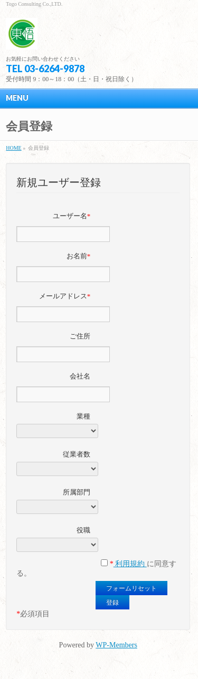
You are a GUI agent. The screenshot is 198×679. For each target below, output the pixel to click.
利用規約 (130, 564)
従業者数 (76, 454)
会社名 (80, 376)
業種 (83, 416)
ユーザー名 (72, 216)
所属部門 (76, 492)
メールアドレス (65, 296)
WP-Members (116, 645)
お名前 (79, 256)
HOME (13, 148)
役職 (83, 530)
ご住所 (80, 336)
